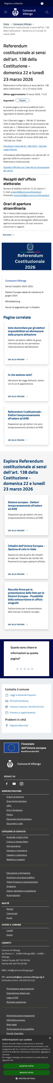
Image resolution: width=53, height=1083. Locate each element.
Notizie (10, 909)
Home (6, 24)
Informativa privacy (16, 1020)
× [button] (50, 1038)
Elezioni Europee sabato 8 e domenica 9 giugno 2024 (24, 293)
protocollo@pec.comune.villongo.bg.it (31, 195)
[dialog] (26, 1059)
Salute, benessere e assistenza (21, 890)
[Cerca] (47, 12)
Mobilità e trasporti (16, 859)
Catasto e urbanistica (17, 855)
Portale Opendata (15, 1033)
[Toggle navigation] (5, 12)
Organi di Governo (15, 796)
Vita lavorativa (13, 846)
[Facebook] (7, 784)
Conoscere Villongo (22, 24)
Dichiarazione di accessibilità (20, 1029)
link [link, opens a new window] (11, 1060)
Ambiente (11, 886)
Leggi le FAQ (12, 997)
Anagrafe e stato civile (17, 837)
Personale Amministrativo (19, 819)
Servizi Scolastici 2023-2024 (19, 286)
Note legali (12, 1024)
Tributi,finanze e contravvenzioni (22, 882)
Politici (10, 814)
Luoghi (10, 930)
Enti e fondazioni (15, 810)
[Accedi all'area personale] (42, 3)
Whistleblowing (12, 301)
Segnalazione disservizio (18, 993)
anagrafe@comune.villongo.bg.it (26, 192)
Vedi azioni (9, 235)
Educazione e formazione (18, 873)
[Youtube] (14, 784)
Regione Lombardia (13, 3)
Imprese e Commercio (17, 850)
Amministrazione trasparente (21, 1015)
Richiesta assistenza (16, 1002)
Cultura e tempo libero (17, 841)
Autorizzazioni (13, 895)
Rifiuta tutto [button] (26, 1072)
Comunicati (12, 913)
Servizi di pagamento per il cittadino (22, 307)
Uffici (9, 805)
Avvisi (9, 918)
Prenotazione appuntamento (20, 988)
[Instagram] (21, 784)
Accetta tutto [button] (26, 1066)
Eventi (10, 935)
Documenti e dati (15, 823)
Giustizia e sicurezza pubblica (20, 877)
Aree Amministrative (17, 801)
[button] (26, 1078)
